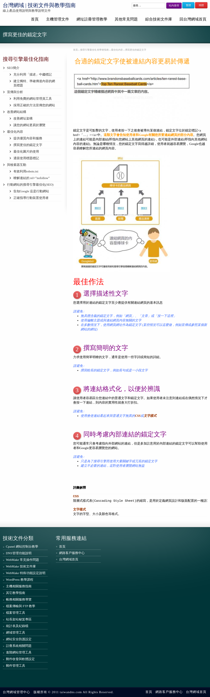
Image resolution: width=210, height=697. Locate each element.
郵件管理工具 (15, 665)
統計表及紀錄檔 (17, 626)
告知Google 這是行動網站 (31, 191)
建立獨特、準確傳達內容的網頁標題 (34, 83)
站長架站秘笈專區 (19, 619)
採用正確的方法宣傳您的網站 (34, 105)
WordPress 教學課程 (19, 579)
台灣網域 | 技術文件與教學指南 (39, 5)
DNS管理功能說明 (19, 553)
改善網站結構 (16, 112)
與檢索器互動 (16, 164)
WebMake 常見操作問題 (22, 559)
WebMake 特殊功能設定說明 (25, 573)
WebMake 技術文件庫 (21, 566)
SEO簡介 (13, 68)
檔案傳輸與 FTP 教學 (20, 606)
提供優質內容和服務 (27, 138)
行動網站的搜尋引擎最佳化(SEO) (30, 184)
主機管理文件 (57, 19)
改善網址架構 (23, 118)
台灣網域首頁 (68, 559)
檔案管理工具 (15, 612)
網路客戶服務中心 (72, 553)
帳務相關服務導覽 (19, 599)
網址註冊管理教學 (92, 19)
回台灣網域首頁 (193, 19)
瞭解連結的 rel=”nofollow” (31, 178)
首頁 (35, 19)
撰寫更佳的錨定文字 (27, 145)
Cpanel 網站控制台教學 (22, 546)
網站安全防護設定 (19, 639)
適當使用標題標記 (26, 158)
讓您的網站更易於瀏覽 (29, 125)
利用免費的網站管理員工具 (32, 98)
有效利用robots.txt (25, 171)
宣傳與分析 (15, 92)
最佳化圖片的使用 (26, 151)
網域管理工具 (15, 632)
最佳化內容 (15, 131)
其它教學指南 (15, 593)
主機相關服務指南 (19, 586)
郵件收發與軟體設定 (20, 659)
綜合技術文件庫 (158, 19)
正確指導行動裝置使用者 (31, 198)
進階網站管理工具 (19, 652)
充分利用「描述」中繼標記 (32, 74)
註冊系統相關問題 (19, 645)
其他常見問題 (126, 19)
